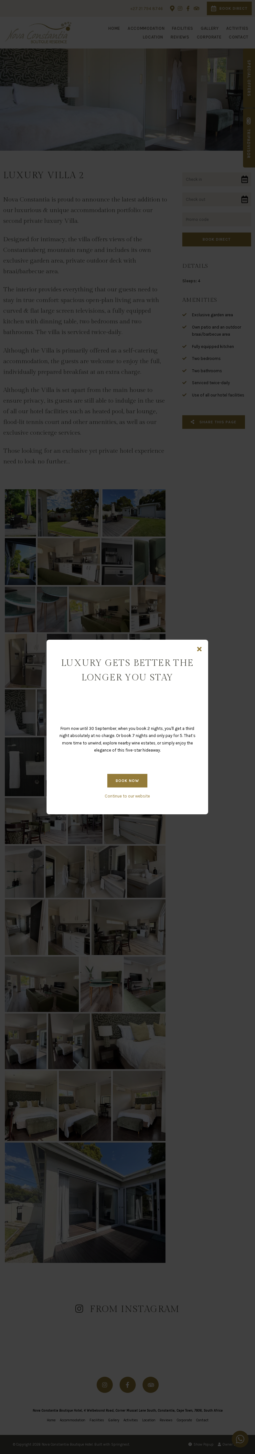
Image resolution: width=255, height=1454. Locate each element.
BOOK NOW (127, 780)
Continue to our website (127, 796)
